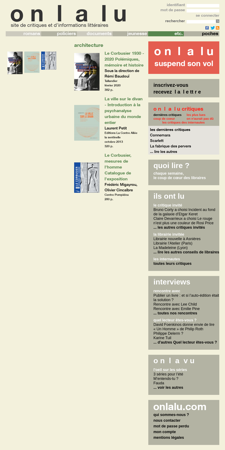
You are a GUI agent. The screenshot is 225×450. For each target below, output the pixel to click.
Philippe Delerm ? (168, 333)
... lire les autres (163, 151)
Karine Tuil (162, 338)
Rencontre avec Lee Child (175, 304)
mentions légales (168, 437)
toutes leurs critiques (172, 263)
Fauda (158, 383)
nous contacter (166, 420)
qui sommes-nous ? (171, 415)
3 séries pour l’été (168, 374)
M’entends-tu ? (165, 379)
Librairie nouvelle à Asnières (176, 239)
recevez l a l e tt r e (177, 92)
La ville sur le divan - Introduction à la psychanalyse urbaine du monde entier (124, 110)
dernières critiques (167, 115)
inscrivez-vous (170, 85)
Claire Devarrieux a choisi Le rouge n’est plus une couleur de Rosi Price (183, 220)
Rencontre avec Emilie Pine (176, 309)
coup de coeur (164, 118)
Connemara (160, 135)
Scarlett (157, 140)
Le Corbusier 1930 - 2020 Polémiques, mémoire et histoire (124, 58)
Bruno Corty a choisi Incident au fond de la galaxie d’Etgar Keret (184, 212)
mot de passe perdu (171, 426)
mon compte (164, 432)
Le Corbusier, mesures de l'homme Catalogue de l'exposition (118, 166)
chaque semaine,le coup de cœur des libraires (179, 175)
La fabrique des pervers (170, 146)
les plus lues (196, 115)
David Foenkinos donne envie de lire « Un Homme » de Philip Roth (183, 326)
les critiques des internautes (183, 122)
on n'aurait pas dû (200, 118)
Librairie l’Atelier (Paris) (172, 243)
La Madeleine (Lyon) (170, 248)
